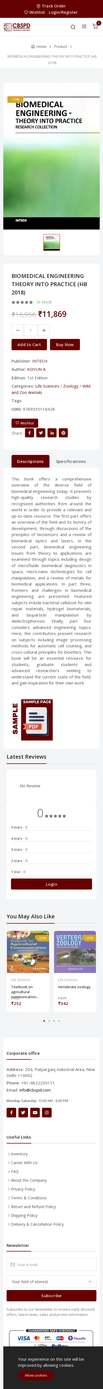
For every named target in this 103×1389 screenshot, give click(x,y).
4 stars (19, 838)
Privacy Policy (23, 1189)
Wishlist (35, 12)
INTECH (40, 361)
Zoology (71, 386)
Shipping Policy (24, 1215)
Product (60, 46)
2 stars (19, 860)
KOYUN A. (36, 369)
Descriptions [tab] (30, 461)
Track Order (52, 6)
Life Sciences (47, 386)
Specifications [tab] (71, 461)
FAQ (15, 1171)
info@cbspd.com (35, 1090)
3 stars (19, 849)
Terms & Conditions (29, 1197)
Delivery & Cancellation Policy (37, 1224)
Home (41, 46)
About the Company (29, 1180)
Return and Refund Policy (33, 1206)
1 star (18, 871)
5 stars (19, 827)
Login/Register (63, 12)
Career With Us (24, 1162)
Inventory (19, 1153)
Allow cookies (36, 1375)
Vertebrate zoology (74, 986)
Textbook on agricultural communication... (25, 989)
